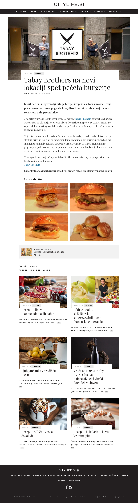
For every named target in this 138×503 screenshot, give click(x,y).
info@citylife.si (117, 497)
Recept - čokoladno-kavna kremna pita (92, 434)
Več (59, 323)
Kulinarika (63, 11)
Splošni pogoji (63, 497)
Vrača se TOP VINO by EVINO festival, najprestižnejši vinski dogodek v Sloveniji (89, 377)
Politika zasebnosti (88, 497)
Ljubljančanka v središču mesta (38, 373)
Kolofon (74, 497)
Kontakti (62, 480)
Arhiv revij (74, 480)
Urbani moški (100, 11)
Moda (33, 11)
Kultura (113, 11)
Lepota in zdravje (47, 11)
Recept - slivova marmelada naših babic (37, 312)
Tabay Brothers (32, 164)
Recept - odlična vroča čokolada (37, 434)
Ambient (74, 11)
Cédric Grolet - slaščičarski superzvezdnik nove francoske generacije (88, 316)
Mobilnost (86, 11)
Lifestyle (24, 11)
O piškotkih (104, 497)
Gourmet (39, 74)
